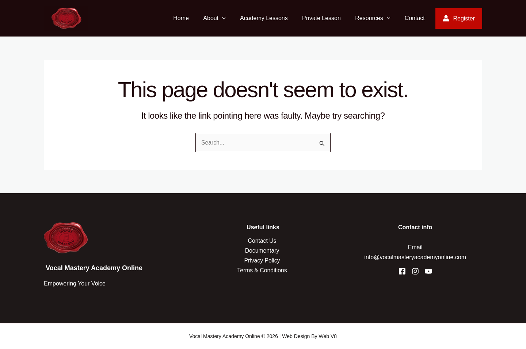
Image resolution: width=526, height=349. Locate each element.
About (226, 18)
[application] (234, 18)
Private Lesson (328, 18)
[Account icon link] (459, 18)
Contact (416, 18)
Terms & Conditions (263, 270)
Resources (376, 18)
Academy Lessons (273, 18)
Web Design (296, 336)
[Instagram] (415, 271)
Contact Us (262, 241)
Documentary (262, 251)
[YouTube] (428, 271)
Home (196, 18)
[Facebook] (402, 271)
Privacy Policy (263, 260)
